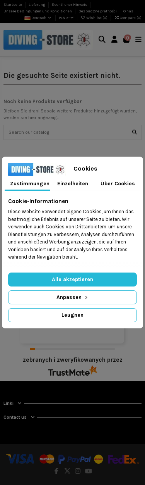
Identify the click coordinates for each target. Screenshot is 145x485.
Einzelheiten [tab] (72, 183)
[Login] (115, 39)
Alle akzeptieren (72, 279)
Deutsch (38, 18)
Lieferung (37, 4)
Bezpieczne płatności (98, 11)
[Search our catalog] (135, 132)
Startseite (13, 4)
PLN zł (66, 18)
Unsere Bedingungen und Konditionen (38, 11)
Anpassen (72, 297)
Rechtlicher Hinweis (70, 4)
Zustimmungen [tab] (29, 183)
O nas (128, 11)
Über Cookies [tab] (118, 183)
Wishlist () (94, 18)
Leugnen (72, 315)
